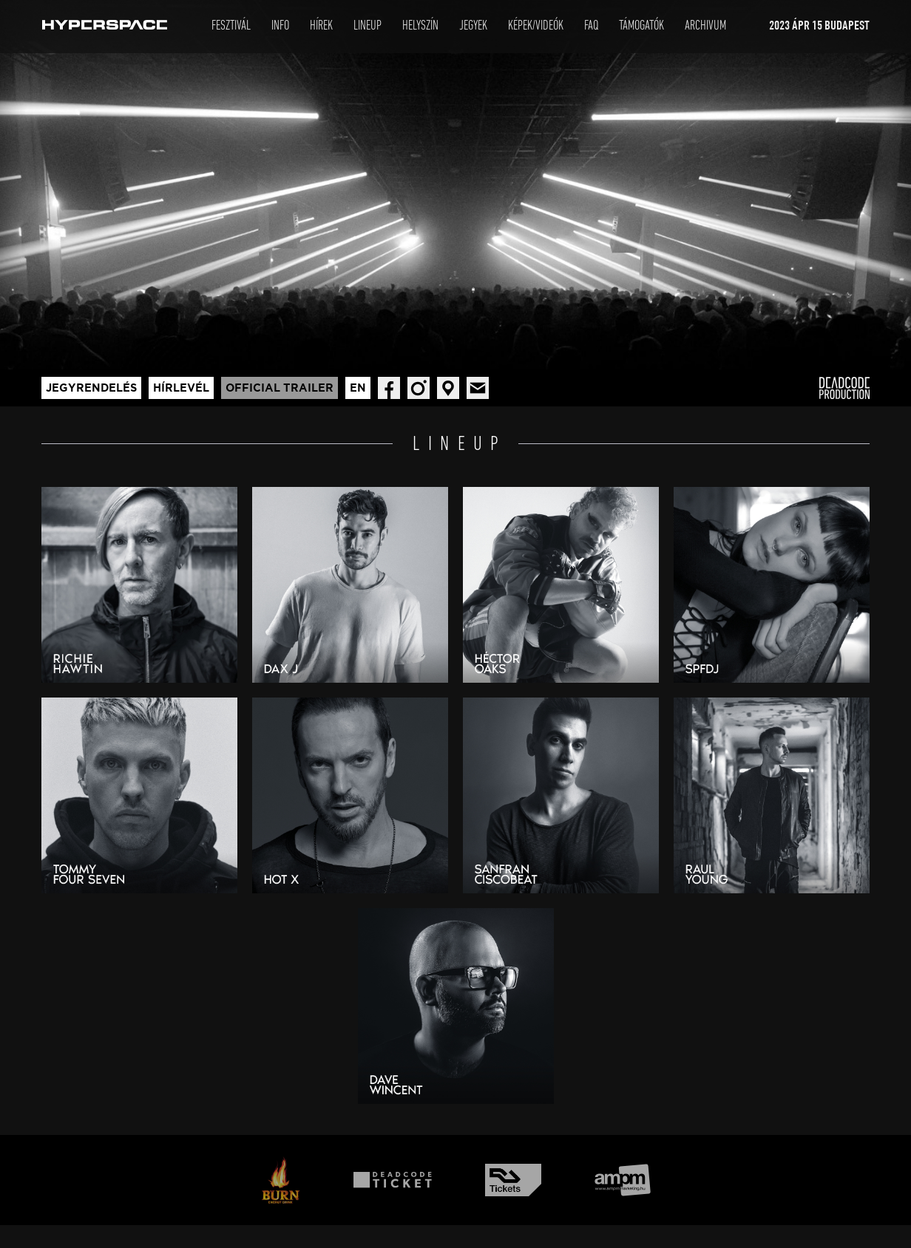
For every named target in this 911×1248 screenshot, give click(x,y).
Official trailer (279, 388)
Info (280, 26)
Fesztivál (231, 26)
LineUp (367, 26)
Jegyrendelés (91, 388)
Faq (591, 26)
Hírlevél (181, 388)
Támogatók (641, 26)
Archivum (705, 26)
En (358, 388)
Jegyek (473, 26)
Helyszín (420, 26)
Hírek (321, 26)
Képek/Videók (535, 26)
